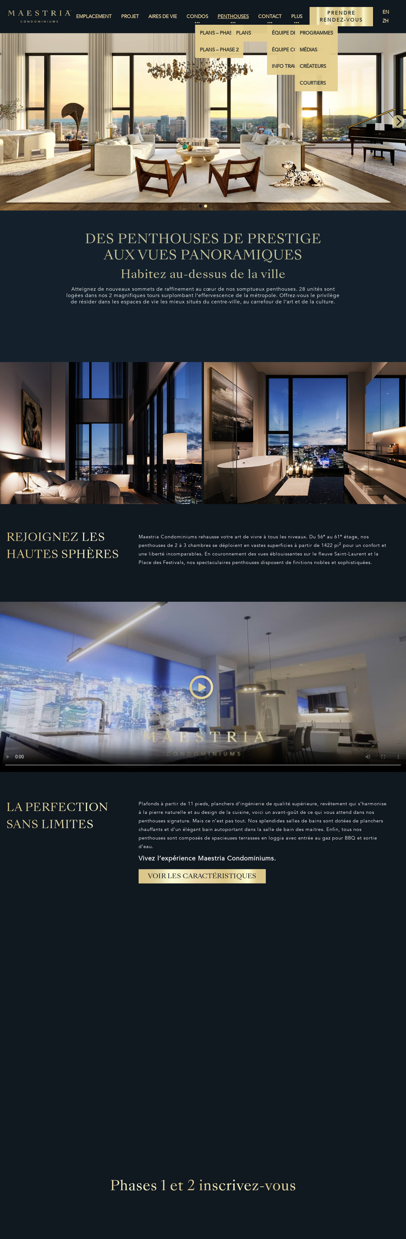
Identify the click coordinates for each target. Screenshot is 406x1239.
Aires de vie (162, 16)
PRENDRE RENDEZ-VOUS (341, 16)
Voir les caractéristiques (202, 876)
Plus (296, 16)
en (386, 12)
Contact (270, 16)
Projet (130, 16)
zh (386, 21)
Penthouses (233, 16)
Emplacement (94, 16)
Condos (197, 16)
